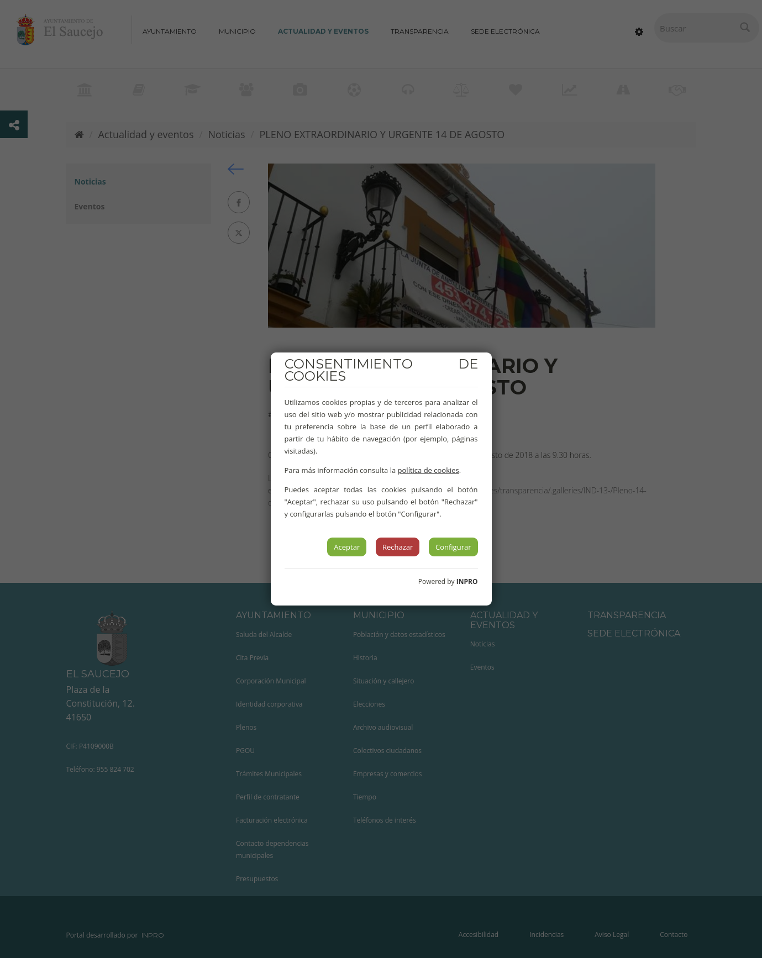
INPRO (467, 581)
